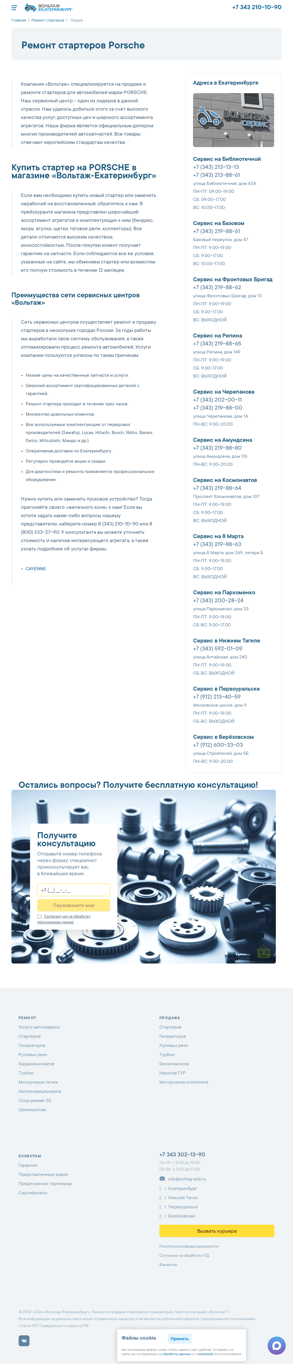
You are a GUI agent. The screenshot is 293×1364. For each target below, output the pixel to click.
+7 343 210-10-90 (257, 8)
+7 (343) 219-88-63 (217, 545)
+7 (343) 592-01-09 (217, 649)
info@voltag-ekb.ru (182, 1179)
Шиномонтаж (32, 1110)
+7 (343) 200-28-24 (218, 601)
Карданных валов (36, 1064)
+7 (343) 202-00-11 (217, 400)
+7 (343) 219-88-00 (217, 408)
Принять (180, 1338)
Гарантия (28, 1165)
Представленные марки (43, 1174)
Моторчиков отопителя (183, 1082)
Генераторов (32, 1045)
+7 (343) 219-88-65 (217, 344)
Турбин (26, 1073)
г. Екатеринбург (178, 1188)
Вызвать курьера (217, 1231)
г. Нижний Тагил (178, 1198)
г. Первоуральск (178, 1207)
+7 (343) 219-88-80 (217, 448)
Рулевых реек (33, 1055)
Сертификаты (33, 1193)
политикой (205, 1354)
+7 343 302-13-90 (182, 1155)
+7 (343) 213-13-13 (216, 168)
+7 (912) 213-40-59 (217, 697)
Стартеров (30, 1036)
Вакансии (168, 1265)
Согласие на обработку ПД (184, 1256)
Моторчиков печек (38, 1082)
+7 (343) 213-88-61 (216, 176)
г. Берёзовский (177, 1216)
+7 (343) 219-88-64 (217, 489)
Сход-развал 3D (35, 1100)
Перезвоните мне (73, 906)
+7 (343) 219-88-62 (217, 288)
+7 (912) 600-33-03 (218, 745)
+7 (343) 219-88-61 (216, 232)
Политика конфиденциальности (189, 1246)
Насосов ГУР (172, 1073)
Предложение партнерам (45, 1184)
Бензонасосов (174, 1064)
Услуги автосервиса (39, 1027)
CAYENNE (36, 569)
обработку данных (177, 1354)
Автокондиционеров (40, 1091)
